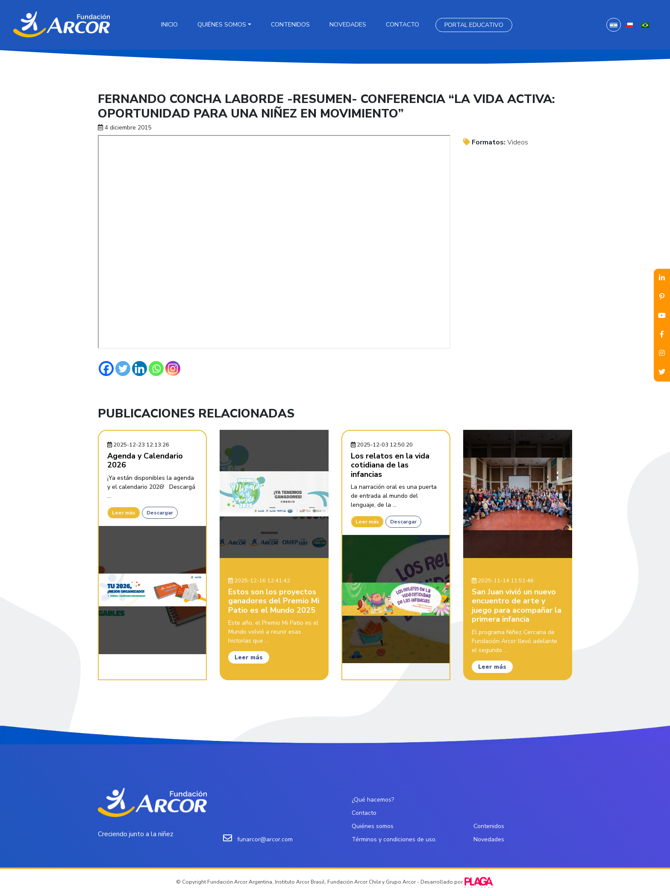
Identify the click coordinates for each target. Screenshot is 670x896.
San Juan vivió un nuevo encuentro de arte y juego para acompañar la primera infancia (516, 606)
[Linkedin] (139, 368)
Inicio (169, 25)
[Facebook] (106, 368)
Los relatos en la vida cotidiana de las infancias (390, 465)
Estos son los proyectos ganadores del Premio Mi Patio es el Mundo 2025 (273, 601)
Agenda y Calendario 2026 (145, 460)
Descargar (160, 512)
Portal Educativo (473, 25)
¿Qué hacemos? (373, 800)
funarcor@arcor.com (265, 839)
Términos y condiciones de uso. (394, 839)
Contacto (402, 25)
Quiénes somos (221, 25)
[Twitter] (122, 368)
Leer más (123, 512)
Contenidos (290, 25)
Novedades (347, 25)
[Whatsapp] (156, 368)
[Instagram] (172, 368)
